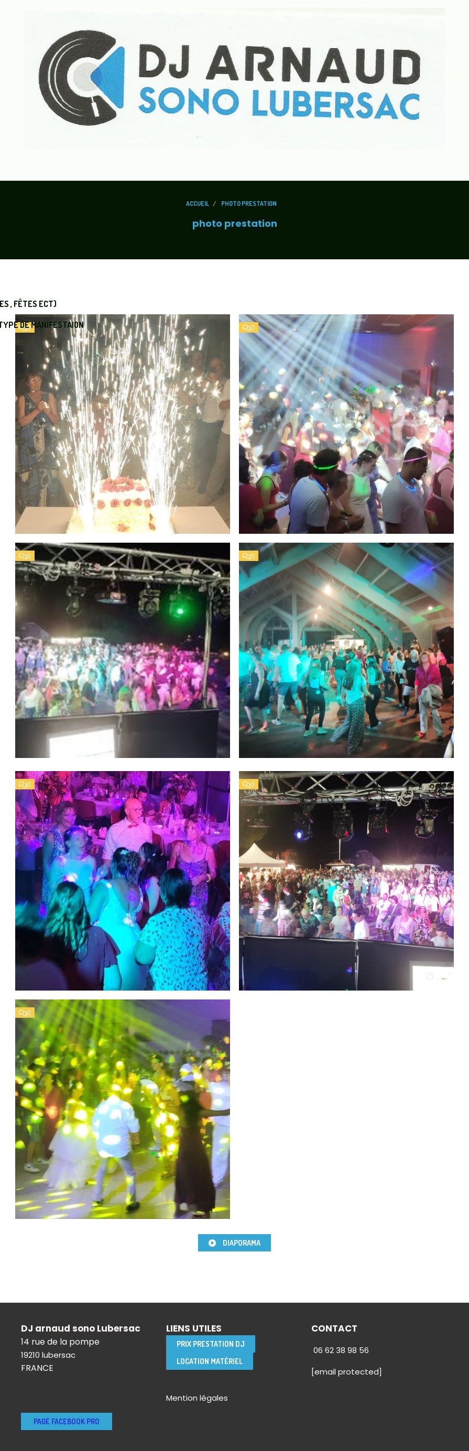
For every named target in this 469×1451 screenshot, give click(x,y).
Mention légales (197, 1397)
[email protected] (346, 1371)
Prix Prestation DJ (211, 1343)
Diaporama (234, 1242)
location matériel (210, 1361)
